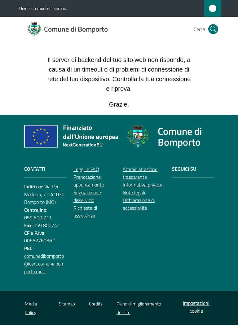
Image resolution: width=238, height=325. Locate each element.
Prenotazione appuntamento (88, 180)
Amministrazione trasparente (140, 173)
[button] (213, 29)
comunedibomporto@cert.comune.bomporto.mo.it (44, 263)
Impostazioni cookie (196, 306)
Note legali (134, 192)
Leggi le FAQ (86, 169)
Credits (96, 303)
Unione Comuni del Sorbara (43, 8)
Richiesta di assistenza (85, 211)
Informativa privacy (142, 184)
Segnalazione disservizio (87, 196)
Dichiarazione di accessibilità (139, 204)
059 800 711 (38, 217)
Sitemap (67, 303)
